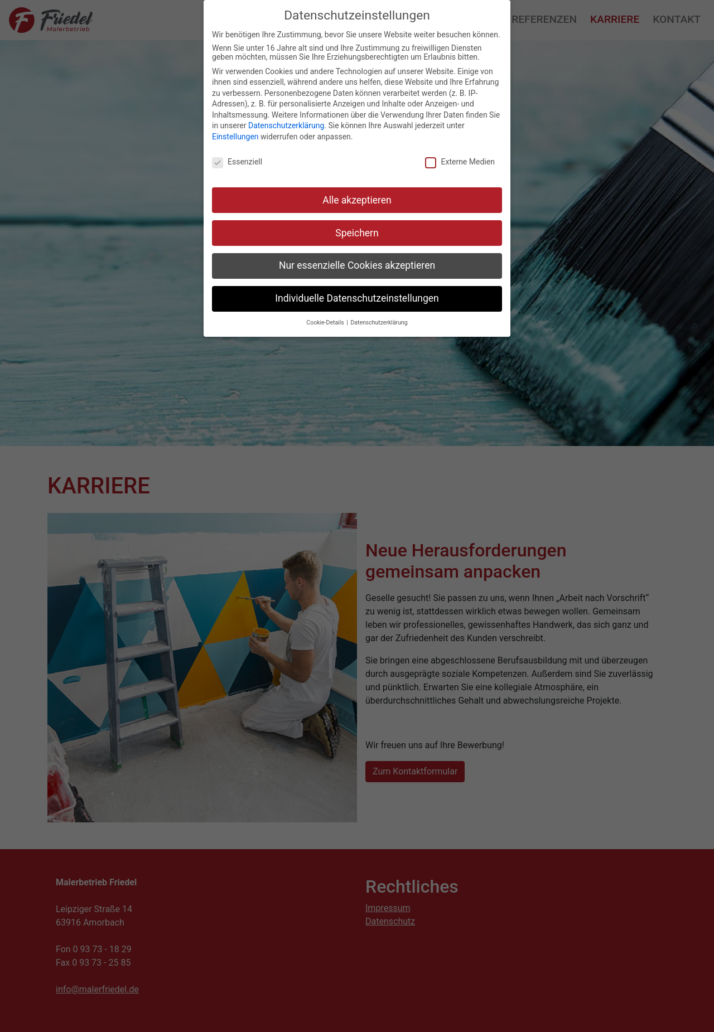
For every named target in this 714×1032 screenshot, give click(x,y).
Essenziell (237, 161)
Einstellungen (235, 136)
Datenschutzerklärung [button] (378, 322)
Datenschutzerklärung (286, 125)
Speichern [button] (356, 233)
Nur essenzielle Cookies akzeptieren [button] (357, 265)
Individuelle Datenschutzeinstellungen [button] (356, 298)
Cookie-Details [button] (325, 322)
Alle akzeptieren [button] (357, 200)
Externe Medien (459, 161)
